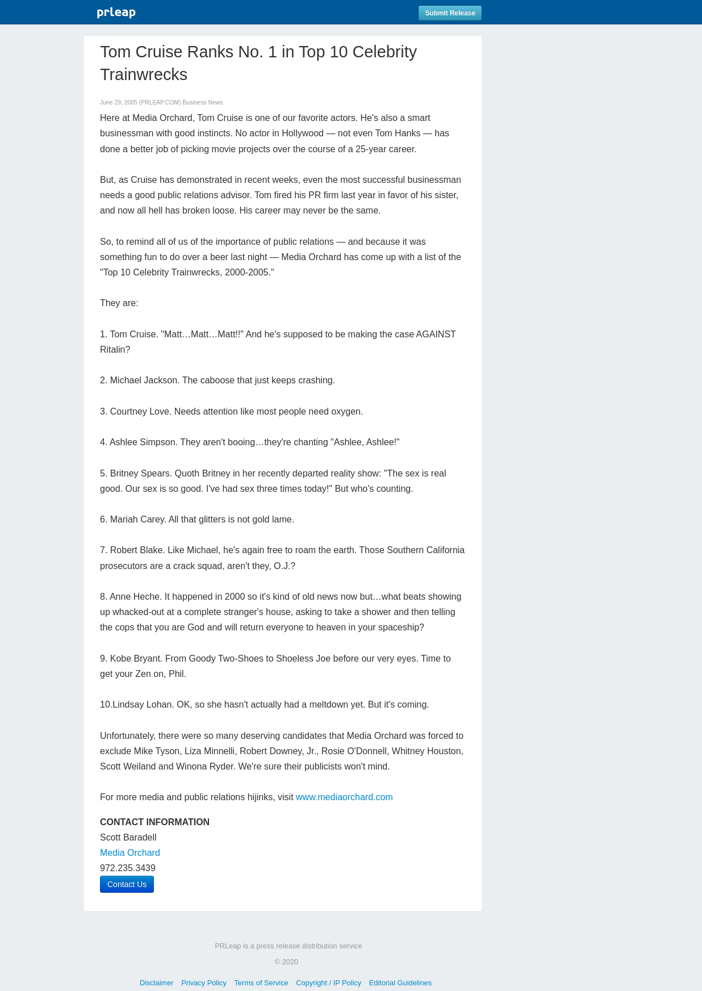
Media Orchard (130, 853)
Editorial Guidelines (400, 983)
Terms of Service (261, 983)
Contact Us (127, 884)
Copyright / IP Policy (328, 983)
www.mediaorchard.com (344, 797)
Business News (202, 102)
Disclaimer (157, 983)
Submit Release (450, 13)
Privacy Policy (204, 983)
